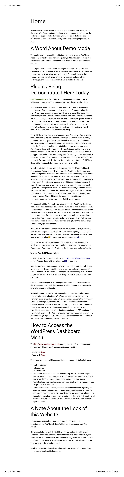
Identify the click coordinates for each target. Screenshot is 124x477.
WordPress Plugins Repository (78, 258)
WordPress (116, 471)
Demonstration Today (12, 5)
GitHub (66, 261)
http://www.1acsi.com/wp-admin (47, 344)
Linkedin (79, 237)
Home (118, 5)
